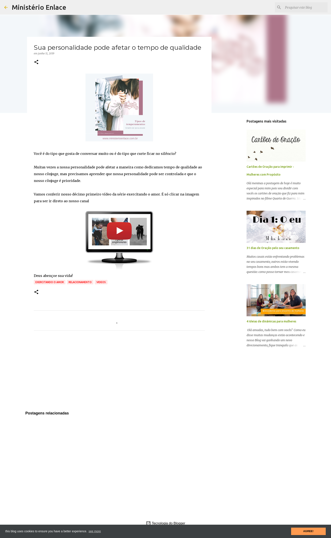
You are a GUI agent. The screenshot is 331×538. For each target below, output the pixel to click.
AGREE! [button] (308, 531)
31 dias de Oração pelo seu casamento (273, 248)
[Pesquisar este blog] (305, 7)
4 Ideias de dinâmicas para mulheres (271, 321)
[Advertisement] (119, 373)
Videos (101, 282)
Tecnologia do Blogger (165, 523)
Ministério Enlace (39, 7)
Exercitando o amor (49, 282)
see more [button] (94, 531)
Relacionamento (80, 282)
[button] (36, 62)
